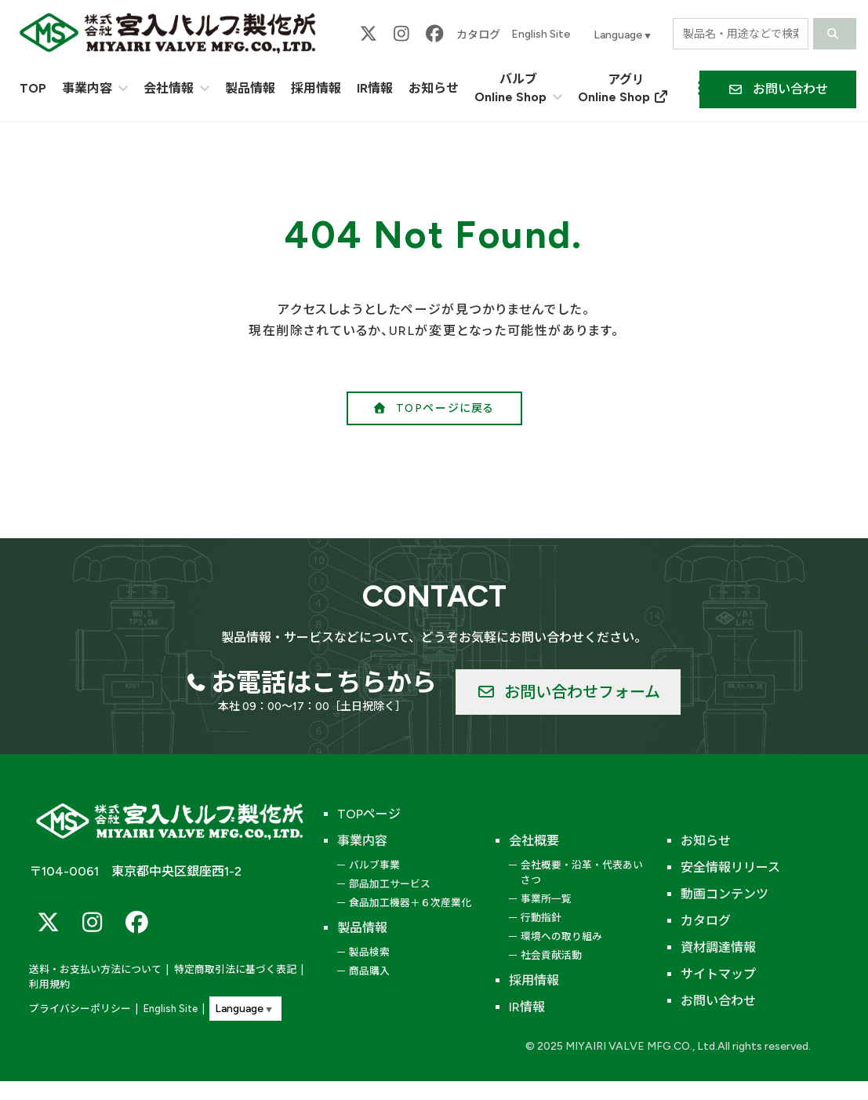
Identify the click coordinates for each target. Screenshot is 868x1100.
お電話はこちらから (324, 683)
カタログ (478, 35)
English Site (540, 34)
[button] (777, 89)
